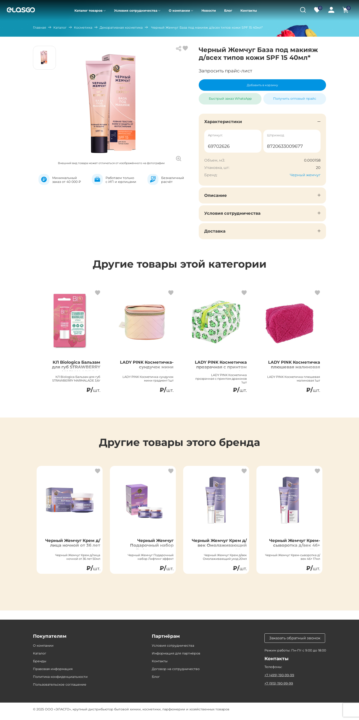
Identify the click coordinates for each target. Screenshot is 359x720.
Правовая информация (53, 673)
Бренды (39, 665)
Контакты (248, 10)
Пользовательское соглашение (59, 689)
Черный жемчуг (305, 175)
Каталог (60, 27)
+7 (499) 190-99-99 (279, 679)
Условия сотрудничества (135, 10)
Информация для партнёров (176, 657)
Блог (228, 10)
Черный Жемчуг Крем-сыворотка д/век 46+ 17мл (295, 549)
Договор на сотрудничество (176, 673)
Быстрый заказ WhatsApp (230, 96)
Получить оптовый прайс (294, 98)
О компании (179, 10)
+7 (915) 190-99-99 (278, 687)
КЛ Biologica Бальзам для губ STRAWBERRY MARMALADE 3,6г (72, 369)
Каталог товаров (88, 10)
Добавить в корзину (262, 85)
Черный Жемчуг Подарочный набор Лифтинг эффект (148, 549)
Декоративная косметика (121, 27)
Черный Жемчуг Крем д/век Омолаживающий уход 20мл (224, 552)
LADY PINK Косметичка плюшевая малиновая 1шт (291, 372)
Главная (39, 27)
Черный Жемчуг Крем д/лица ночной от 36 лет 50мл (73, 549)
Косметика (83, 27)
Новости (208, 10)
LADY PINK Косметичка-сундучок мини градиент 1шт (153, 372)
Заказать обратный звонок (294, 642)
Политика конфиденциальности (60, 681)
